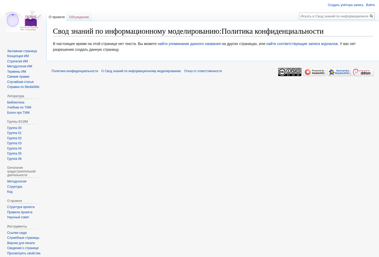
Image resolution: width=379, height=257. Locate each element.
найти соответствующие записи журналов (302, 44)
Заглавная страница (22, 51)
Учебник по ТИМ (19, 107)
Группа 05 (14, 153)
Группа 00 (14, 128)
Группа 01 (14, 133)
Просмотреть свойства (23, 253)
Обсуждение (79, 17)
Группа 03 (14, 143)
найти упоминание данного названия (189, 44)
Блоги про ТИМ (18, 113)
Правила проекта (19, 212)
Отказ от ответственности (203, 71)
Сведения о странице (23, 248)
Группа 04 (14, 148)
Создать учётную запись (345, 5)
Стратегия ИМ (17, 61)
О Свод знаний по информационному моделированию (141, 71)
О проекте (57, 17)
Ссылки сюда (17, 233)
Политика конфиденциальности (75, 71)
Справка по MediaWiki (23, 87)
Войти (370, 5)
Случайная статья (20, 82)
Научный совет (18, 217)
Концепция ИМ (18, 56)
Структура (14, 187)
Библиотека (15, 102)
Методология (16, 181)
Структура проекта (20, 207)
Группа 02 (14, 138)
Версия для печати (21, 243)
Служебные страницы (23, 238)
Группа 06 (14, 159)
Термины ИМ (16, 71)
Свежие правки (18, 76)
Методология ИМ (19, 66)
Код (9, 192)
